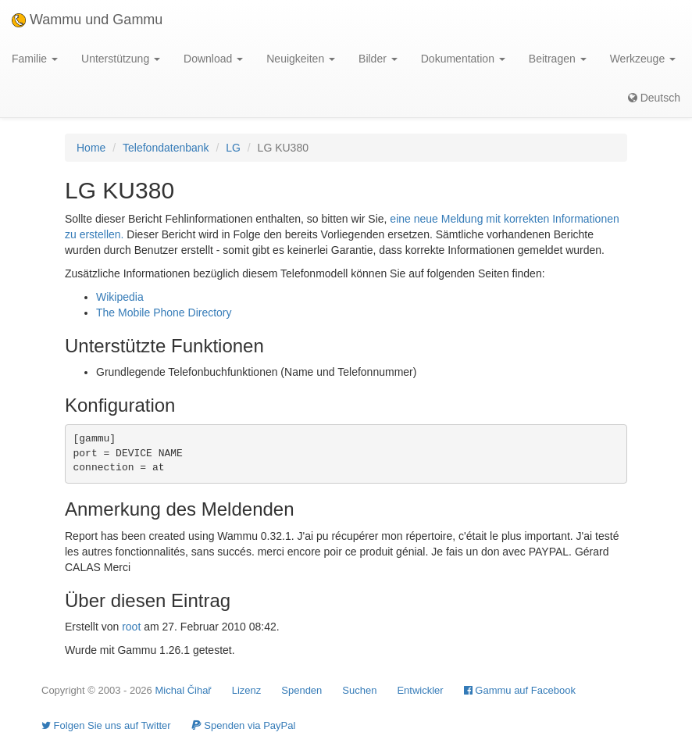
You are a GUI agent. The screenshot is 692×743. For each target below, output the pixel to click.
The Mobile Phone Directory (164, 312)
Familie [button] (35, 58)
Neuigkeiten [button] (300, 58)
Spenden (301, 690)
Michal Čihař (183, 690)
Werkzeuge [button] (643, 58)
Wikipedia (120, 297)
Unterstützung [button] (120, 58)
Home (91, 147)
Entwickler (420, 690)
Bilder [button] (378, 58)
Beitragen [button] (558, 58)
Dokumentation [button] (463, 58)
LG (233, 147)
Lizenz (247, 690)
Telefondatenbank (166, 147)
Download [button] (213, 58)
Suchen (359, 690)
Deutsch (654, 97)
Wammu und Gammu (87, 19)
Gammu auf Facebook (520, 690)
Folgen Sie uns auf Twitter (106, 725)
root (131, 626)
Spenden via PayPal (243, 725)
